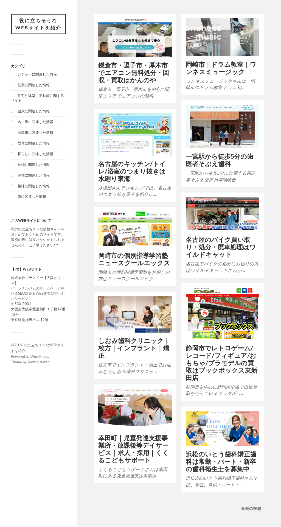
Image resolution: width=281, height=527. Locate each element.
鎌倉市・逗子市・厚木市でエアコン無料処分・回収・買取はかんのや (133, 73)
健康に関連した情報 (34, 111)
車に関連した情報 (32, 196)
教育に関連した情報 (34, 143)
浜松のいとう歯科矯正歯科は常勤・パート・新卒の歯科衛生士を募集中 (221, 461)
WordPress (39, 356)
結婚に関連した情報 (34, 164)
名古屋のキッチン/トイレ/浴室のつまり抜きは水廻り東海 (132, 171)
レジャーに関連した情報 (37, 74)
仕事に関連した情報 (34, 85)
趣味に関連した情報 (34, 186)
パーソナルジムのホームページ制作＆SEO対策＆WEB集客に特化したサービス (38, 293)
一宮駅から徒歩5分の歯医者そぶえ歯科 (219, 160)
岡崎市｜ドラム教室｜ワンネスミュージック (221, 68)
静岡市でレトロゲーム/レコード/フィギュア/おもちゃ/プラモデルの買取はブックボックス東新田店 (221, 362)
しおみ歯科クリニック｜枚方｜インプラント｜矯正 (134, 348)
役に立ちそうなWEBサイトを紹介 (38, 24)
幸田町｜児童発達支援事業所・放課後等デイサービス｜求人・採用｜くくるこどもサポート (133, 449)
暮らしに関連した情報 (35, 154)
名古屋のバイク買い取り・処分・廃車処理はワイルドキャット (221, 247)
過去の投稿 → (254, 508)
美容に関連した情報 (34, 175)
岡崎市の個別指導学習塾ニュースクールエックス (134, 259)
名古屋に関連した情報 (35, 121)
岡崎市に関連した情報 (35, 132)
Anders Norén (38, 362)
